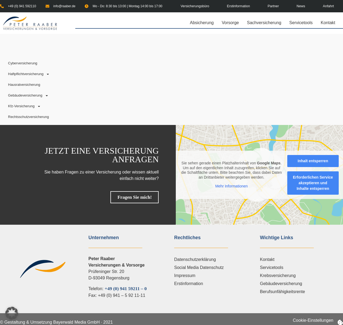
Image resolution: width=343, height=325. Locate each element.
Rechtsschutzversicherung (28, 117)
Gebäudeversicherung (28, 95)
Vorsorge (231, 22)
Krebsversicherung (278, 275)
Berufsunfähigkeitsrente (282, 291)
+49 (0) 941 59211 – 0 (126, 288)
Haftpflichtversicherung (29, 74)
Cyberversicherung (22, 63)
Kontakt (328, 22)
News (301, 6)
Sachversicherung (265, 22)
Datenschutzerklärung (195, 259)
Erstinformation (238, 6)
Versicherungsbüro (195, 6)
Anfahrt (328, 6)
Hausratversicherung (24, 85)
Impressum (184, 275)
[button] (12, 313)
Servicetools (302, 22)
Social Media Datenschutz (199, 267)
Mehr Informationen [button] (231, 186)
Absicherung (203, 22)
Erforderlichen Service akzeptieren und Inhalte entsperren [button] (313, 183)
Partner (273, 6)
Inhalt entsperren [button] (313, 161)
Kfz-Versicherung (24, 106)
